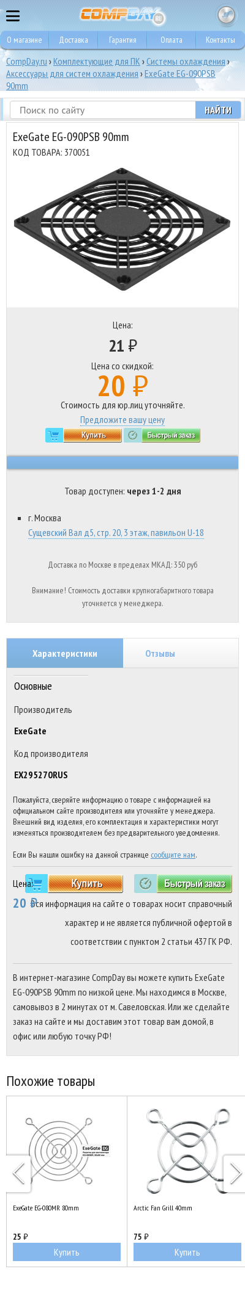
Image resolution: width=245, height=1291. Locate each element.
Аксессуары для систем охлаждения (72, 73)
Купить (67, 1252)
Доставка (73, 39)
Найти (218, 110)
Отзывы (160, 653)
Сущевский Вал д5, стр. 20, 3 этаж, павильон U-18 (116, 532)
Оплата (171, 39)
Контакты (220, 39)
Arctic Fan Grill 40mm (163, 1207)
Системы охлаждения (185, 61)
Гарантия (123, 39)
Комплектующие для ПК (96, 61)
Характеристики (64, 653)
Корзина (226, 15)
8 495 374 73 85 (202, 15)
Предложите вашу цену (122, 419)
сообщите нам (173, 854)
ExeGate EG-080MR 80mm (46, 1207)
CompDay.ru (26, 61)
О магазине (24, 39)
